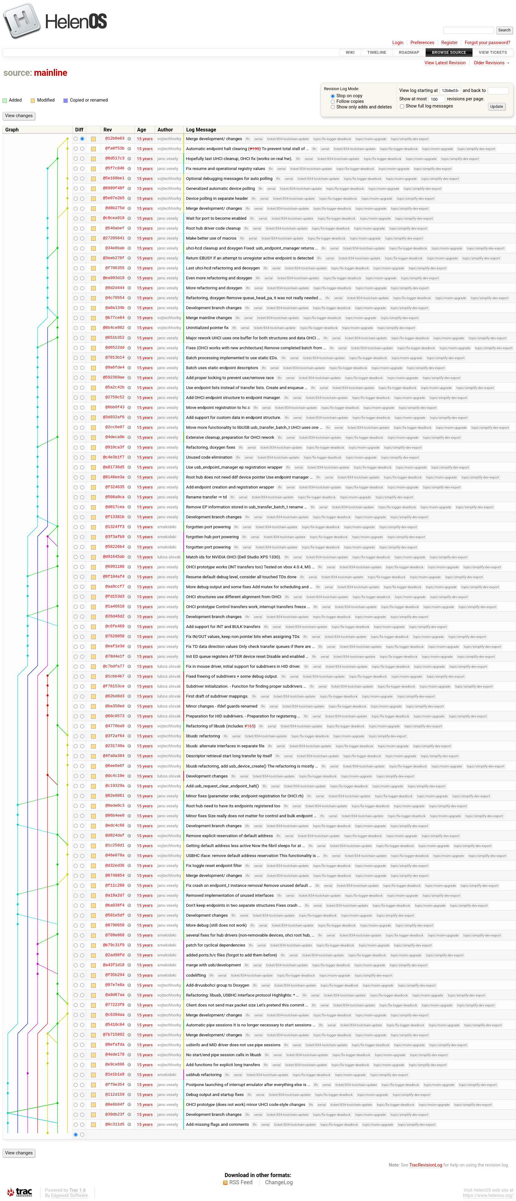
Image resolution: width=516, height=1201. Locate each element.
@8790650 (114, 925)
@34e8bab (114, 248)
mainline (50, 72)
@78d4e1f (114, 656)
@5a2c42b (114, 387)
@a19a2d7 (114, 895)
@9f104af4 (113, 577)
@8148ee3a (113, 477)
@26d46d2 (114, 616)
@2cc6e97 (114, 427)
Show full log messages (426, 106)
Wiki (350, 52)
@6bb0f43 (114, 407)
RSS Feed (240, 1182)
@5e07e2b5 (113, 198)
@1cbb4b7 (114, 676)
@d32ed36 (114, 865)
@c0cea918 (113, 218)
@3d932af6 (113, 417)
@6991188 (114, 567)
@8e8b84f (114, 1104)
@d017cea (114, 507)
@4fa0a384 (113, 756)
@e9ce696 (114, 1064)
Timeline (376, 52)
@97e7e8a (114, 985)
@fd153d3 (114, 596)
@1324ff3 (114, 526)
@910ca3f (114, 447)
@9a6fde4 (114, 367)
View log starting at (431, 90)
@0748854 (114, 875)
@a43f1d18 (113, 965)
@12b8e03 (114, 138)
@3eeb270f (113, 258)
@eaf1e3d (114, 646)
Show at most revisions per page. (442, 99)
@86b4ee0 (114, 815)
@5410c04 (114, 1025)
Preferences (422, 42)
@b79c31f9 (113, 945)
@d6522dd (114, 348)
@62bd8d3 (114, 696)
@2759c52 (114, 397)
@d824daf (114, 835)
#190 (254, 148)
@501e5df (114, 915)
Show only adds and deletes (361, 107)
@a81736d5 (113, 467)
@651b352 (114, 338)
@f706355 (114, 268)
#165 (249, 725)
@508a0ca (114, 497)
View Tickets (493, 52)
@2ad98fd (114, 955)
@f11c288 (114, 885)
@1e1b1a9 (114, 1074)
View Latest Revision (445, 63)
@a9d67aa (114, 995)
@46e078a (114, 855)
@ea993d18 (113, 278)
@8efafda (114, 1044)
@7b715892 (113, 1035)
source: (17, 72)
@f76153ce (113, 686)
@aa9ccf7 (114, 586)
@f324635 (114, 487)
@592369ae (113, 377)
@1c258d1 (114, 845)
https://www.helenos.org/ (488, 1195)
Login (397, 42)
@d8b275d (114, 208)
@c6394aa (114, 1015)
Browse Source (449, 52)
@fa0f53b (114, 148)
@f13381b (114, 517)
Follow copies (347, 101)
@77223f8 (114, 1005)
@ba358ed (114, 706)
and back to (486, 90)
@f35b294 (114, 975)
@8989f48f (113, 188)
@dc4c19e (114, 776)
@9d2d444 (114, 288)
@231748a (114, 746)
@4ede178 (114, 1054)
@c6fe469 (114, 626)
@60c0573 (114, 716)
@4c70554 (114, 297)
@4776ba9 (114, 726)
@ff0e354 (114, 1084)
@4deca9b (114, 437)
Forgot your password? (487, 42)
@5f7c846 (114, 168)
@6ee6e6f (114, 766)
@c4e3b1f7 (113, 457)
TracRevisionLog (425, 1165)
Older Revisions (489, 63)
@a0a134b (114, 307)
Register (449, 42)
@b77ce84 (114, 317)
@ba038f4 (114, 905)
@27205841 (113, 238)
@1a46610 (114, 606)
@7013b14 (114, 357)
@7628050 (114, 636)
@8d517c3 (114, 158)
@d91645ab (113, 557)
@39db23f (114, 1114)
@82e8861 (114, 796)
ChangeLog (279, 1182)
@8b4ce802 (113, 327)
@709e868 (114, 935)
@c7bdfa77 (113, 666)
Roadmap (409, 52)
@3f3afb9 (114, 536)
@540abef (114, 228)
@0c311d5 (114, 1124)
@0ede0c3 (114, 806)
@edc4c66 (114, 825)
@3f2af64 (114, 736)
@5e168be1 (113, 178)
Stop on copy (346, 96)
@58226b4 (114, 547)
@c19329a (114, 786)
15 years (145, 138)
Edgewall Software (69, 1195)
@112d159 (114, 1094)
